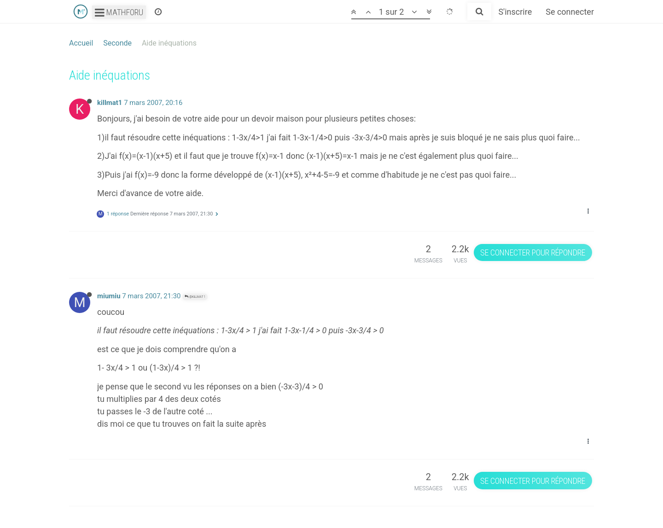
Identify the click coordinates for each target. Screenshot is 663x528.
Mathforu (119, 12)
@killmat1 (195, 297)
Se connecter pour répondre (532, 252)
